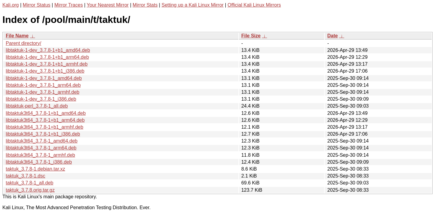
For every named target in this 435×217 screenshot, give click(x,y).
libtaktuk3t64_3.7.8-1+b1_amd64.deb (46, 113)
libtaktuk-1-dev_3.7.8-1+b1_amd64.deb (48, 50)
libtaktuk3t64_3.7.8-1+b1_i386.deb (43, 134)
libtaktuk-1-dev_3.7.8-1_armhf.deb (42, 92)
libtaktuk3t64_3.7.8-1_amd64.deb (42, 140)
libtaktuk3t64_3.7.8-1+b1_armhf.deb (44, 127)
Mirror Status (36, 5)
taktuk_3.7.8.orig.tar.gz (30, 190)
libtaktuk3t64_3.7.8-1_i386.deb (39, 162)
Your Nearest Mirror (108, 5)
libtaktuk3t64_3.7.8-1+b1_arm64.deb (45, 120)
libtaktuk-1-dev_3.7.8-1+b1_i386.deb (45, 71)
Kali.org (10, 5)
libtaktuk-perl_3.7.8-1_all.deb (37, 105)
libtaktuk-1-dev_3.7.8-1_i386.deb (41, 99)
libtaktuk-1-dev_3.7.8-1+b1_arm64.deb (47, 57)
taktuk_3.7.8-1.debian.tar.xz (35, 168)
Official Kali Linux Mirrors (254, 5)
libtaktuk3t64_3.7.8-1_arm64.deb (41, 147)
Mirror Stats (145, 5)
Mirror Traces (68, 5)
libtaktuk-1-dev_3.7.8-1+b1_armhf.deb (47, 64)
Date (332, 35)
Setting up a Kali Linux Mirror (193, 5)
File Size (251, 35)
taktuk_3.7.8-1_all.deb (29, 182)
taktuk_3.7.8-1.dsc (25, 175)
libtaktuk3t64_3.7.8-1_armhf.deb (40, 155)
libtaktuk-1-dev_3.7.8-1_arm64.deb (43, 85)
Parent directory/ (23, 43)
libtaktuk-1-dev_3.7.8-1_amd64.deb (44, 78)
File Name (17, 35)
